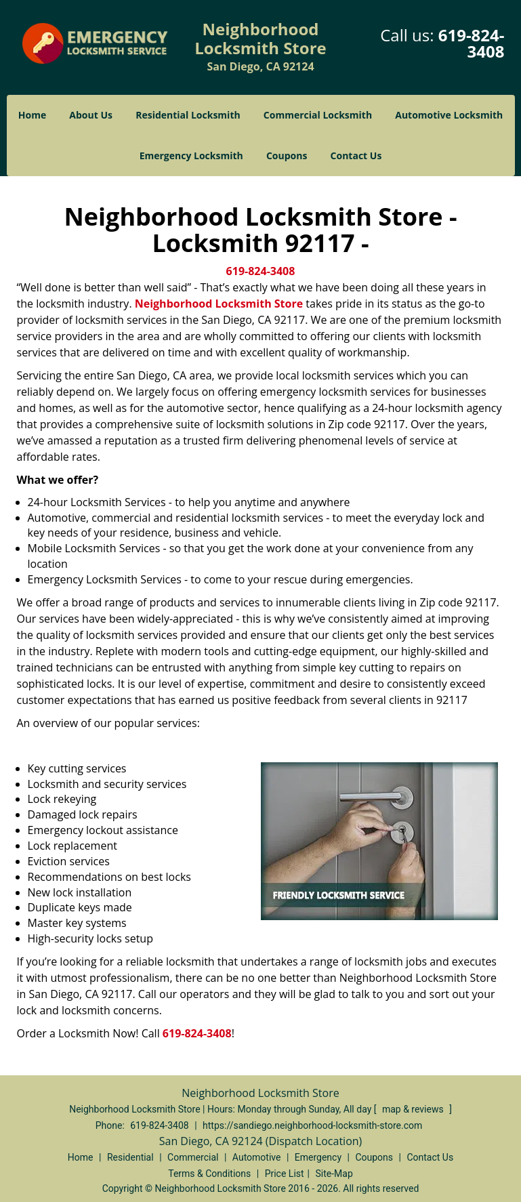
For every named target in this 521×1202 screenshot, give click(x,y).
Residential (130, 1157)
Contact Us (356, 155)
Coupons (286, 155)
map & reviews (414, 1109)
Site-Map (334, 1173)
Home (32, 114)
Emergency (318, 1157)
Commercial (192, 1157)
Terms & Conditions (209, 1173)
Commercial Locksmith (318, 114)
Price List (284, 1173)
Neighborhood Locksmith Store (219, 303)
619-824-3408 (471, 43)
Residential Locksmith (188, 114)
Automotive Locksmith (449, 114)
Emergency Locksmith (191, 155)
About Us (90, 114)
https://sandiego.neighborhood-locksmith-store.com (312, 1125)
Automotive (256, 1157)
